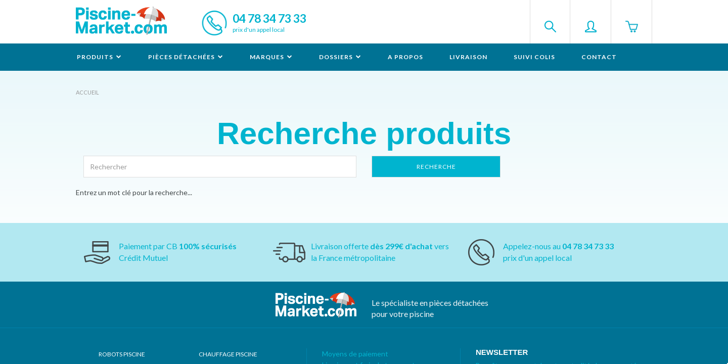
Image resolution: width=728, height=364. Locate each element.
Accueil (87, 92)
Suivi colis (534, 57)
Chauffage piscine (228, 354)
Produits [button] (99, 57)
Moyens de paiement (355, 353)
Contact (599, 57)
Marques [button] (271, 57)
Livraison (468, 57)
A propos (405, 57)
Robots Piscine (122, 354)
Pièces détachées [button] (185, 57)
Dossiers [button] (340, 57)
